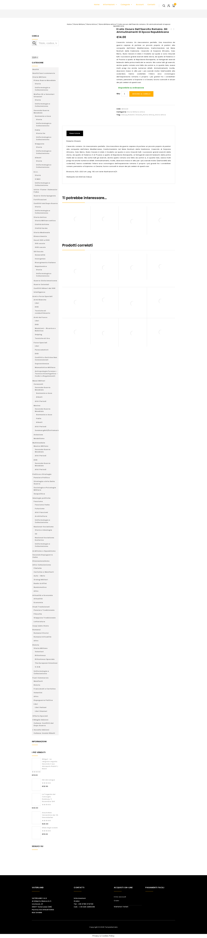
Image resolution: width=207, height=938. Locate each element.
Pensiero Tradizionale (44, 610)
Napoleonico (41, 266)
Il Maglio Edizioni (40, 720)
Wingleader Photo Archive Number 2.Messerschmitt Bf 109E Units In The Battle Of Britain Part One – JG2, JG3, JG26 (173, 36)
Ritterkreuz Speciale (45, 659)
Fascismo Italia (42, 505)
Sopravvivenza (42, 363)
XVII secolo (40, 243)
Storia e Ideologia (43, 530)
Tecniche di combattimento (42, 312)
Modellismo (39, 438)
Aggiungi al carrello (141, 94)
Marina (37, 405)
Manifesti (38, 681)
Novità (35, 69)
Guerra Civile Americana (45, 281)
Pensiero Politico (42, 477)
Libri (37, 303)
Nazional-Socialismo (44, 527)
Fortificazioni (40, 199)
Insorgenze (40, 259)
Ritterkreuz (40, 655)
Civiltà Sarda (41, 228)
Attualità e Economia (42, 595)
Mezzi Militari (38, 381)
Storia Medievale (42, 232)
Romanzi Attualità (42, 637)
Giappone (39, 144)
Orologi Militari (41, 579)
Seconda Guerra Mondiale (41, 111)
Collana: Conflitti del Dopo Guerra (44, 724)
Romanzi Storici (41, 633)
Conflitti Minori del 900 (44, 288)
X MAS (37, 179)
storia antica (160, 115)
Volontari (39, 651)
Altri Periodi (40, 401)
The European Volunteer (46, 663)
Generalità (40, 255)
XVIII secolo (40, 247)
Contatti (151, 4)
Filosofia (38, 614)
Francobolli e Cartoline (45, 689)
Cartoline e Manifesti (44, 572)
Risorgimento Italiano (45, 262)
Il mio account (120, 897)
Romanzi (36, 630)
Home (96, 4)
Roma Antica (148, 115)
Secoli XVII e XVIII (42, 240)
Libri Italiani (40, 707)
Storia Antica (91, 24)
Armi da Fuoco (40, 317)
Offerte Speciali (40, 716)
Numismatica (40, 587)
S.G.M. (38, 667)
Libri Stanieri (41, 711)
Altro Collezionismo (41, 565)
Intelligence (39, 292)
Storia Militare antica (107, 24)
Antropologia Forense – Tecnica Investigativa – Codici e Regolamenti (46, 373)
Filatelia (38, 568)
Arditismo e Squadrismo (44, 551)
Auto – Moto (39, 576)
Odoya (124, 115)
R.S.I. (36, 172)
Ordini (77, 901)
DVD (37, 307)
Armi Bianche (40, 300)
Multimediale (38, 443)
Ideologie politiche (41, 498)
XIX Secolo (38, 251)
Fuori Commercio (40, 678)
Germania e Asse (43, 116)
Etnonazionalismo (41, 561)
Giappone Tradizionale (45, 618)
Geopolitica (39, 494)
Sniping (38, 334)
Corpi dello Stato (40, 626)
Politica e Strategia (41, 474)
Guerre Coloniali (41, 284)
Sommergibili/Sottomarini (47, 430)
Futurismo (40, 508)
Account (140, 4)
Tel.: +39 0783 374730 (83, 904)
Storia (38, 84)
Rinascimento (40, 236)
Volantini (38, 692)
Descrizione (74, 133)
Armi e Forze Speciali (42, 296)
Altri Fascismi (41, 512)
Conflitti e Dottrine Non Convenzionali (46, 358)
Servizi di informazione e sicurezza (171, 32)
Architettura (41, 516)
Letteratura (39, 621)
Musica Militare (41, 446)
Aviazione (38, 435)
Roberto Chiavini (135, 115)
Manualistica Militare (45, 367)
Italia (37, 130)
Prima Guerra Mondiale (45, 80)
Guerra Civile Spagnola (45, 196)
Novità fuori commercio (43, 73)
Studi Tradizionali (41, 607)
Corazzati (38, 384)
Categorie (126, 4)
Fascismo (38, 501)
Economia (38, 602)
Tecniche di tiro (42, 338)
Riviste (35, 645)
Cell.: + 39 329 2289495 (84, 907)
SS (36, 534)
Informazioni (110, 4)
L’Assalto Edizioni (40, 730)
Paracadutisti (41, 350)
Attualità (38, 599)
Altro (36, 591)
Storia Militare (79, 24)
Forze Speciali (40, 343)
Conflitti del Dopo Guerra (46, 203)
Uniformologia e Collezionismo (42, 88)
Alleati (38, 158)
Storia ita (40, 133)
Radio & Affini (40, 583)
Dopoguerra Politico (43, 700)
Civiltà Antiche (42, 224)
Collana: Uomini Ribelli (44, 733)
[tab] (75, 133)
